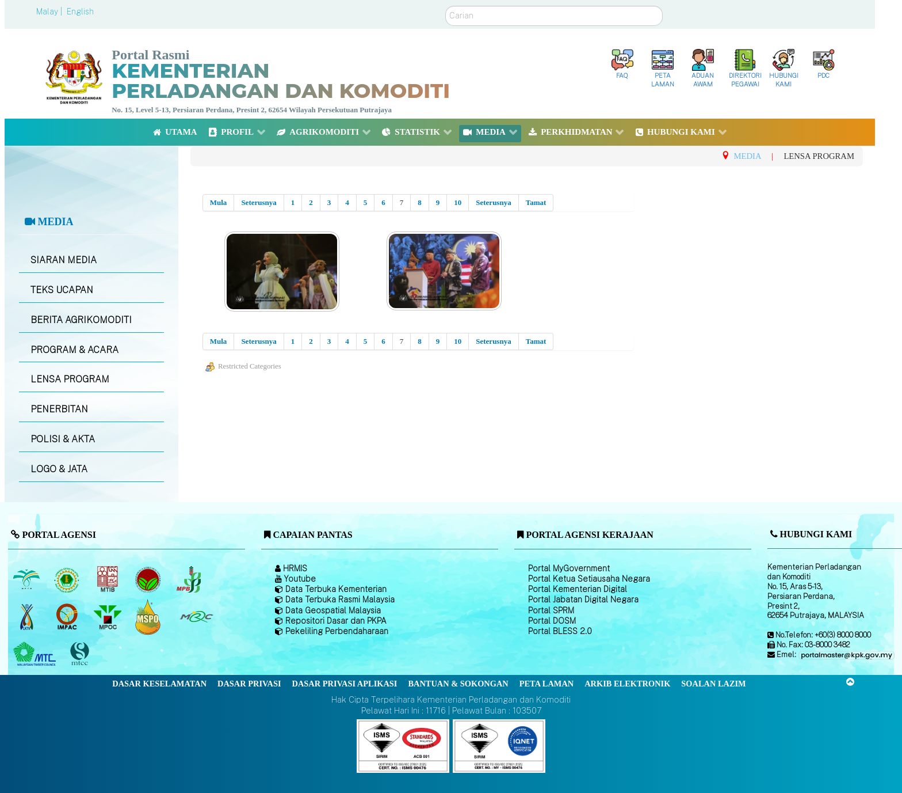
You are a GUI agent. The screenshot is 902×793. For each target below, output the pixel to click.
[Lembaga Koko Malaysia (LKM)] (149, 579)
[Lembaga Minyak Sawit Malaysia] (27, 579)
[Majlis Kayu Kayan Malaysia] (36, 654)
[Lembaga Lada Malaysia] (189, 579)
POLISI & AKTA (62, 439)
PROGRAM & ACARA (74, 349)
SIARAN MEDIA (63, 260)
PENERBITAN (59, 409)
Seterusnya (258, 202)
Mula (218, 202)
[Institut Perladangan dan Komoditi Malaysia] (68, 617)
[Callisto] (403, 745)
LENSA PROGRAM (69, 379)
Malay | (50, 11)
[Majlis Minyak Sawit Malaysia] (108, 617)
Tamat (536, 202)
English (80, 11)
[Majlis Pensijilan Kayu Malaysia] (81, 654)
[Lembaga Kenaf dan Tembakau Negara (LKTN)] (27, 617)
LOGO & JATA (58, 469)
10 (457, 202)
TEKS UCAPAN (61, 289)
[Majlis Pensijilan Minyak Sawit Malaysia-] (149, 616)
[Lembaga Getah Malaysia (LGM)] (68, 579)
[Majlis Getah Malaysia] (195, 616)
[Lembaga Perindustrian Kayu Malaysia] (108, 579)
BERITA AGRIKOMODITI (81, 319)
